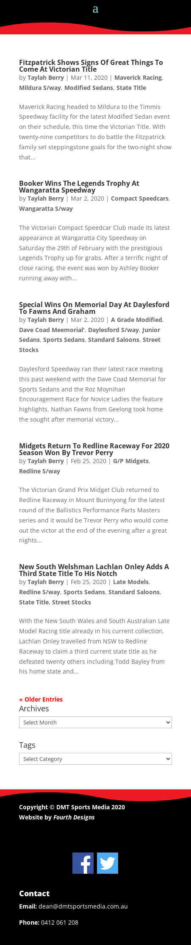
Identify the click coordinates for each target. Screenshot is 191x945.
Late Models (131, 582)
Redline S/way (39, 471)
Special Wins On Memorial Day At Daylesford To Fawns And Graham (94, 308)
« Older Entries (41, 699)
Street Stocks (71, 602)
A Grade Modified (136, 320)
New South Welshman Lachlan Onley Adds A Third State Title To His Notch (94, 570)
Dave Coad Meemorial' (52, 330)
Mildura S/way (40, 88)
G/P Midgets (131, 461)
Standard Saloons (113, 340)
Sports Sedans (64, 340)
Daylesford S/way (113, 330)
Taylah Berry (46, 77)
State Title (131, 88)
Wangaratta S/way (46, 208)
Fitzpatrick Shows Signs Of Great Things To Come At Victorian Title (91, 66)
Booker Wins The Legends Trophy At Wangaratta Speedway (79, 187)
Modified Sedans (88, 88)
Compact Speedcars (140, 198)
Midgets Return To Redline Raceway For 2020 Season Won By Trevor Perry (94, 449)
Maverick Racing (138, 77)
